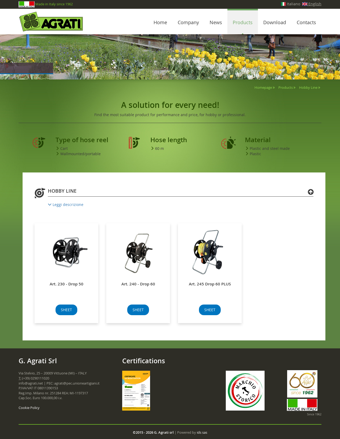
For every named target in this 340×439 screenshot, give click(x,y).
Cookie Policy (29, 407)
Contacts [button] (306, 22)
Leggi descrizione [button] (65, 204)
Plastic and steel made (270, 148)
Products (243, 22)
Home (160, 22)
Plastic (255, 153)
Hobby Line (308, 87)
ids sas (202, 432)
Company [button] (188, 22)
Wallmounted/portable (80, 153)
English (311, 3)
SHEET (66, 309)
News (216, 22)
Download (274, 22)
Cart (64, 148)
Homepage (263, 87)
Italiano (290, 3)
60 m (159, 148)
